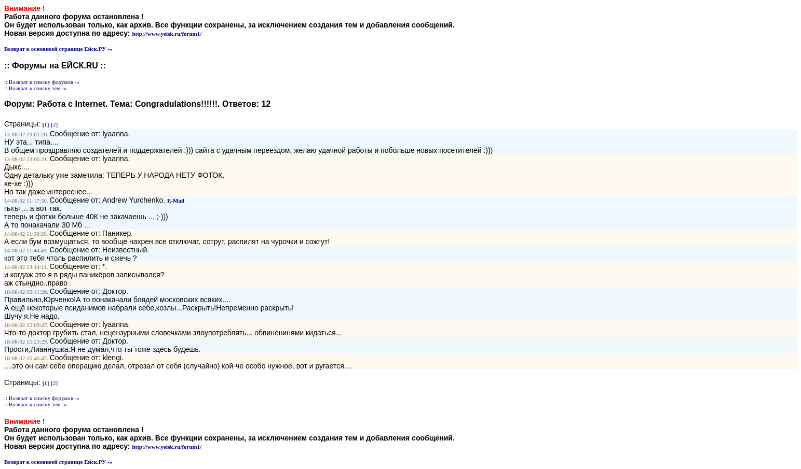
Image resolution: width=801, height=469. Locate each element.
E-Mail (175, 200)
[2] (54, 124)
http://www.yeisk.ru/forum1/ (166, 34)
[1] (46, 124)
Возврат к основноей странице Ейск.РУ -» (58, 49)
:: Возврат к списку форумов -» (41, 82)
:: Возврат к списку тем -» (35, 88)
